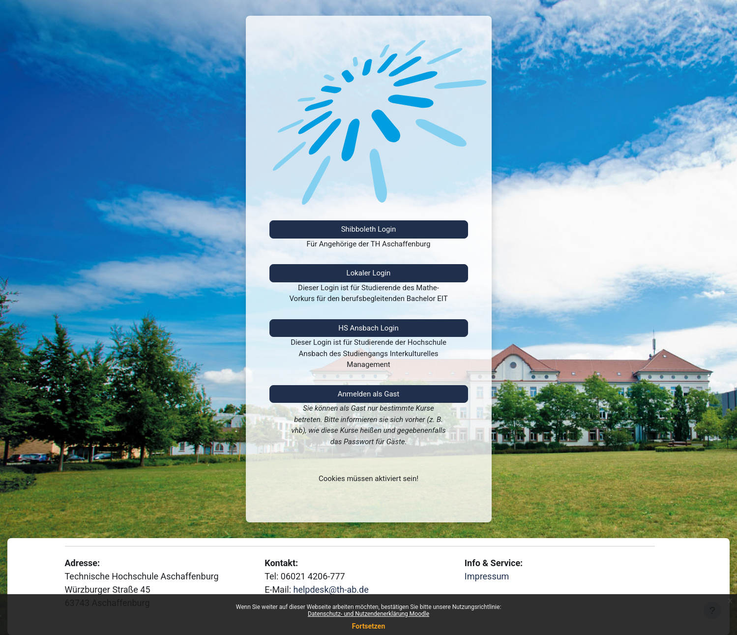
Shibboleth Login (368, 229)
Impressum (487, 576)
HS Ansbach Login (368, 328)
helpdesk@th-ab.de (330, 589)
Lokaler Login (369, 273)
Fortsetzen (368, 626)
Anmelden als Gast (369, 394)
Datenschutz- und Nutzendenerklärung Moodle (368, 613)
